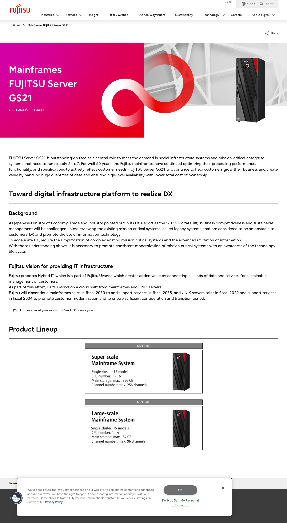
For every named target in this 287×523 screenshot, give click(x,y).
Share (274, 33)
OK (180, 490)
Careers (236, 15)
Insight (93, 15)
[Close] (223, 488)
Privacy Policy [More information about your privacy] (54, 502)
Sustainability (184, 15)
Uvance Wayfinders (151, 15)
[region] (124, 497)
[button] (248, 4)
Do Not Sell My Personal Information (180, 503)
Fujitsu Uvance (118, 15)
